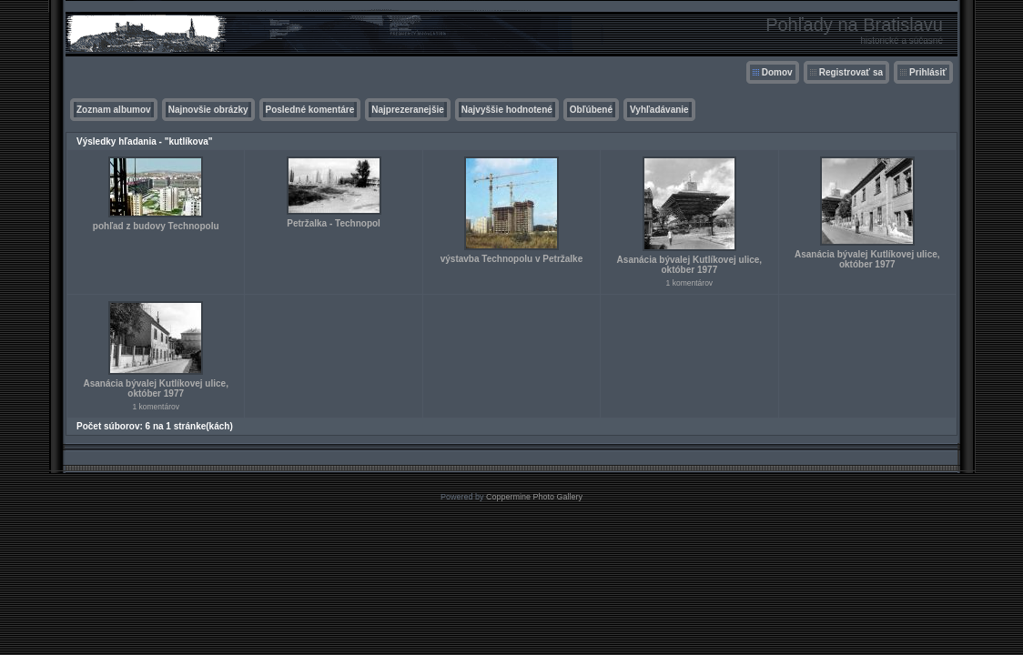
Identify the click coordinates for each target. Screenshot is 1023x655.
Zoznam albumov (113, 110)
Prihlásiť (928, 72)
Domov (777, 72)
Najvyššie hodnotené (506, 110)
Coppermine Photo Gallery (534, 496)
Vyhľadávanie (659, 110)
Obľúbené (591, 110)
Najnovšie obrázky (208, 110)
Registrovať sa (851, 72)
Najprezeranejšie (407, 110)
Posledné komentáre (310, 110)
